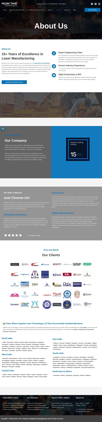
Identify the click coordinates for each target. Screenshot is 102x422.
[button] (92, 10)
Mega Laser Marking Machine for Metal (38, 407)
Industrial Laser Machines (17, 10)
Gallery (49, 10)
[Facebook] (92, 4)
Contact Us (66, 10)
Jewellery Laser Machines (36, 10)
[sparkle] (10, 4)
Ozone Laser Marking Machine (36, 403)
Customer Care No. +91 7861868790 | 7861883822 (51, 4)
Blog (72, 10)
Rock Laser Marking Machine (35, 409)
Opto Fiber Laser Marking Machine (37, 405)
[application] (24, 10)
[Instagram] (96, 4)
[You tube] (99, 4)
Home (4, 10)
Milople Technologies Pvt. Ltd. (40, 419)
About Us (57, 10)
